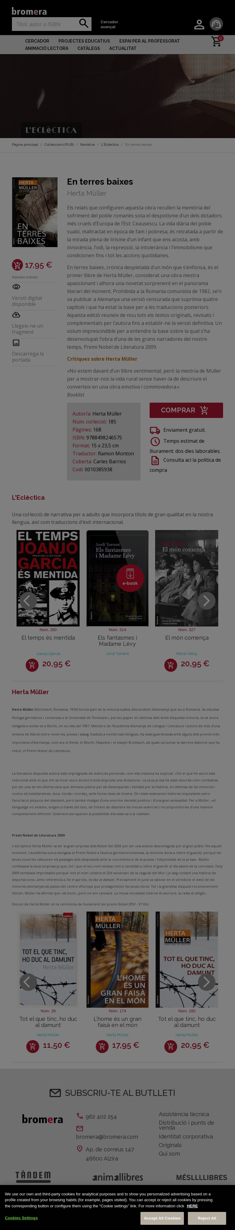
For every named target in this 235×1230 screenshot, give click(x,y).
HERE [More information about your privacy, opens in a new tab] (192, 1206)
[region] (117, 1207)
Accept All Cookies (162, 1218)
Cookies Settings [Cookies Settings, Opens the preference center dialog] (21, 1218)
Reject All (207, 1218)
